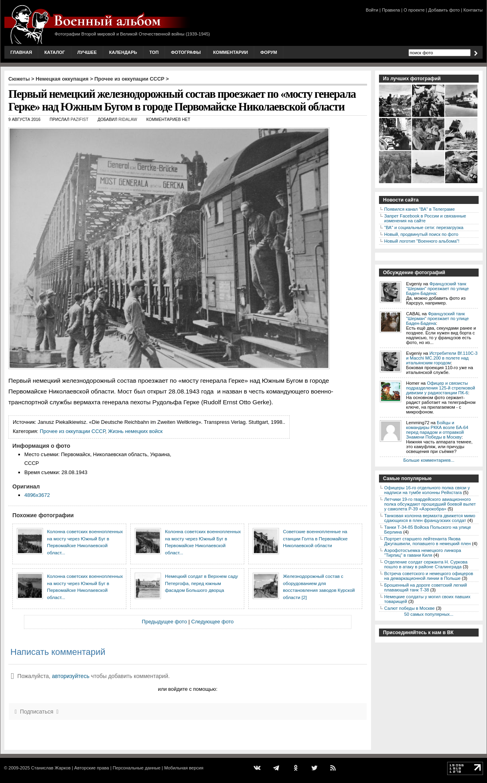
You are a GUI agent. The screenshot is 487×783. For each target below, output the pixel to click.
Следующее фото (212, 622)
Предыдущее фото (164, 622)
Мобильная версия (183, 767)
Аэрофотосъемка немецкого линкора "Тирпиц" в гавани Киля (422, 553)
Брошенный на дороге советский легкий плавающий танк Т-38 (425, 587)
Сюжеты (19, 79)
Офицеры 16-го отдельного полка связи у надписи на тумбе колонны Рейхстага (427, 490)
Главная (21, 52)
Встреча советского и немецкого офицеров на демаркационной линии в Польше (428, 576)
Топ (154, 52)
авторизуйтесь (70, 676)
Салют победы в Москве (409, 608)
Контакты (473, 10)
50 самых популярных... (428, 614)
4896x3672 (37, 495)
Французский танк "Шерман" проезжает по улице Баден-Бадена (437, 288)
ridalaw (127, 119)
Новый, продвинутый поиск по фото (421, 234)
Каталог (54, 52)
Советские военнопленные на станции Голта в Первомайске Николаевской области (315, 538)
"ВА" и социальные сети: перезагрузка (423, 227)
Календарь (123, 52)
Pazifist (79, 119)
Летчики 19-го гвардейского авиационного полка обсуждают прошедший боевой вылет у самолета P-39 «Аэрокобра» (430, 504)
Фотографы (186, 52)
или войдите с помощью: (187, 689)
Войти (372, 10)
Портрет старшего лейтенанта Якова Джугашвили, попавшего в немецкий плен (427, 541)
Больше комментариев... (428, 460)
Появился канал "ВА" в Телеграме (419, 209)
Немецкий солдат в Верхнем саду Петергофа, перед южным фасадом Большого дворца (201, 583)
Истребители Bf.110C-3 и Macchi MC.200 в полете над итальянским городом (441, 358)
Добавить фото (444, 10)
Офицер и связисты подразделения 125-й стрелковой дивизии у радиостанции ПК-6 (440, 388)
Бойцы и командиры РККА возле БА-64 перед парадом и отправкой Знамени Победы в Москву (437, 429)
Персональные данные (137, 767)
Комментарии (230, 52)
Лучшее (87, 52)
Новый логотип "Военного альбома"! (422, 241)
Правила (391, 10)
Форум (268, 52)
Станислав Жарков (51, 767)
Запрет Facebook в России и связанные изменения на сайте (425, 218)
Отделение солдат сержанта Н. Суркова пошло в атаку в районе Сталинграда (425, 564)
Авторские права (91, 767)
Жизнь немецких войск (135, 431)
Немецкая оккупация (61, 79)
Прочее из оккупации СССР (129, 79)
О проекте (414, 10)
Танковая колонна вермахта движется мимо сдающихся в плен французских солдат (429, 518)
